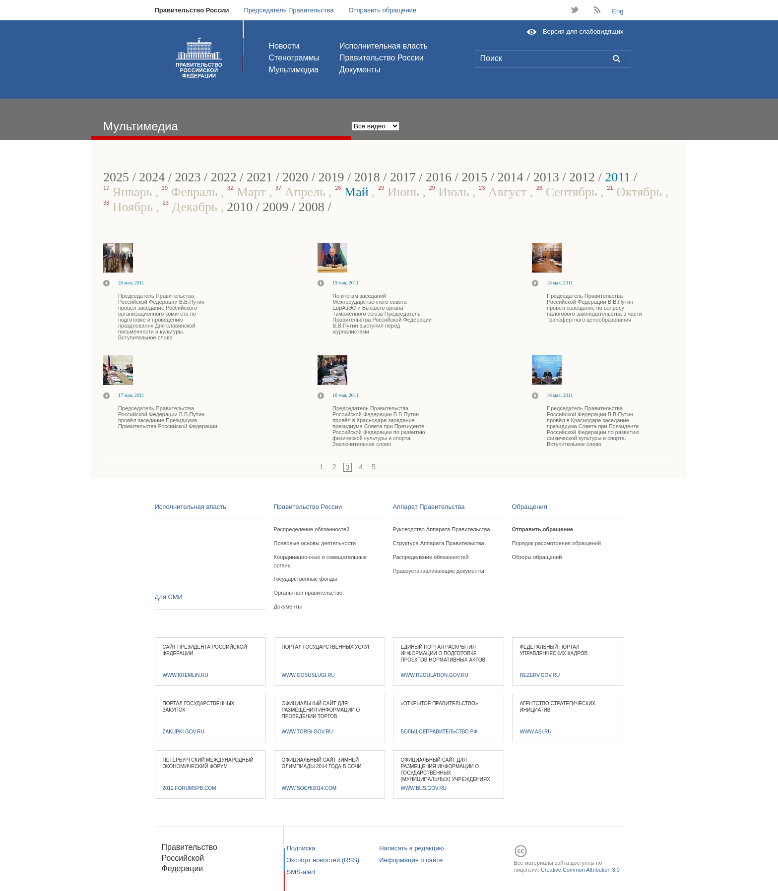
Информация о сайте (411, 860)
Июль (450, 192)
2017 (403, 177)
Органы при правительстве (308, 593)
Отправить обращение (382, 10)
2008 (311, 207)
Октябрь (636, 192)
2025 (116, 177)
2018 (367, 177)
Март (248, 192)
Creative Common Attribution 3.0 (580, 870)
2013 (546, 177)
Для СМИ (169, 597)
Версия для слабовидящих (583, 31)
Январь (129, 192)
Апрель (301, 192)
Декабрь (192, 207)
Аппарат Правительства (429, 506)
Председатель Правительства (288, 10)
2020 (295, 177)
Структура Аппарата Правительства (438, 543)
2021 (259, 177)
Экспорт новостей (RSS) (323, 860)
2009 (276, 207)
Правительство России (192, 10)
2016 (439, 177)
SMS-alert (301, 872)
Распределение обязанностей (312, 529)
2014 (510, 177)
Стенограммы (294, 58)
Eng (617, 11)
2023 (187, 177)
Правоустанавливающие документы (438, 571)
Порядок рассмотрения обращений (556, 543)
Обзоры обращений (537, 557)
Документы (359, 69)
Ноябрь (129, 207)
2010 (240, 207)
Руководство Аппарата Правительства (441, 529)
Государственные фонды (305, 579)
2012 (582, 177)
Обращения (529, 506)
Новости (284, 46)
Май (353, 192)
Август (504, 192)
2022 (224, 177)
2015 (474, 177)
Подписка (301, 848)
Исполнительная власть (383, 46)
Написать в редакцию (411, 848)
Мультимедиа (294, 69)
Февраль (191, 192)
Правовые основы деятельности (315, 543)
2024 (152, 177)
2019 (331, 177)
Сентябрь (568, 192)
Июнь (400, 192)
